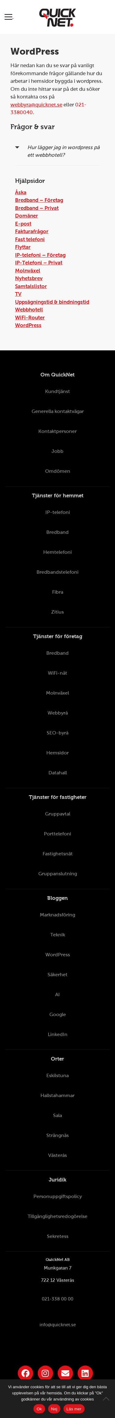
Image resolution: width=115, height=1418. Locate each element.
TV (18, 294)
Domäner (26, 216)
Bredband (57, 532)
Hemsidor (57, 752)
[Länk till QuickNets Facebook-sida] (25, 1373)
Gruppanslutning (57, 873)
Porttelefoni (57, 833)
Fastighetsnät (58, 853)
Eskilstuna (57, 1075)
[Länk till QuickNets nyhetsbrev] (65, 1373)
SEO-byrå (57, 732)
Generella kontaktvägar (58, 411)
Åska (20, 192)
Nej (54, 1409)
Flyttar (23, 247)
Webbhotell (29, 310)
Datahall (57, 772)
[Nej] (107, 1399)
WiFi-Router (30, 318)
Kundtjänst (57, 391)
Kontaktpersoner (57, 431)
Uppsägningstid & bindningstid (52, 302)
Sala (57, 1115)
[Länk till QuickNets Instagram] (45, 1373)
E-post (23, 224)
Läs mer (74, 1409)
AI (57, 994)
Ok (39, 1409)
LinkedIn (57, 1034)
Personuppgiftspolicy (57, 1196)
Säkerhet (57, 974)
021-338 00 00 (57, 1299)
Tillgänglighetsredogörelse (57, 1216)
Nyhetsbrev (29, 278)
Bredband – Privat (37, 208)
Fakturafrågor (31, 231)
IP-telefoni (57, 512)
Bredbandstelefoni (57, 572)
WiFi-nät (57, 673)
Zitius (57, 612)
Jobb (57, 451)
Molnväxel (27, 271)
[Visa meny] (9, 17)
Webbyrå (58, 712)
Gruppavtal (57, 813)
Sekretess (57, 1236)
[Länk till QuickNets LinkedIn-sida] (85, 1373)
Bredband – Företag (39, 200)
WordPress (28, 325)
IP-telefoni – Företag (40, 255)
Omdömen (57, 471)
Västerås (57, 1155)
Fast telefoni (30, 239)
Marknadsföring (57, 914)
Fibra (57, 592)
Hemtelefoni (57, 552)
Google (57, 1014)
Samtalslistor (31, 286)
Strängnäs (57, 1135)
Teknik (57, 934)
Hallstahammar (57, 1095)
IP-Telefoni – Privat (38, 263)
